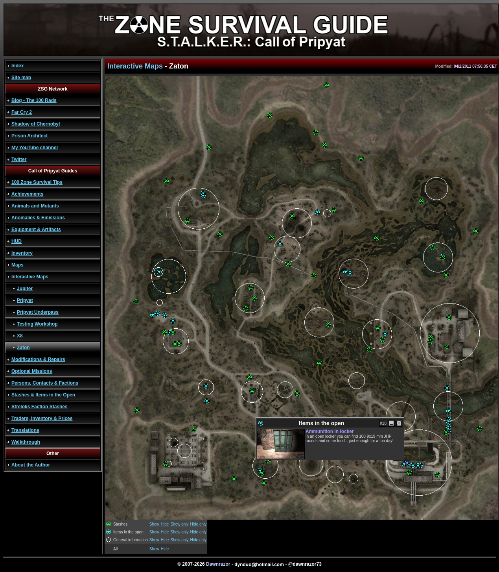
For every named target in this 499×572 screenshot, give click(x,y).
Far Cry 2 (21, 112)
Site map (21, 77)
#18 (383, 423)
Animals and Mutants (35, 206)
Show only (179, 524)
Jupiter (25, 288)
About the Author (30, 465)
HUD (16, 241)
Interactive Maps (29, 277)
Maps (17, 265)
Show (154, 524)
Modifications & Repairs (38, 359)
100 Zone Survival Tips (37, 182)
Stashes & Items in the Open (43, 395)
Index (17, 65)
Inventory (22, 253)
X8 (20, 336)
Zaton (23, 347)
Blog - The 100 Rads (34, 100)
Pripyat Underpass (38, 312)
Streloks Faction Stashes (39, 406)
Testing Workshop (37, 324)
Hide (165, 524)
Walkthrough (25, 442)
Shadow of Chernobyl (35, 124)
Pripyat (25, 300)
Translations (25, 430)
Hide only (198, 524)
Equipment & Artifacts (36, 229)
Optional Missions (31, 371)
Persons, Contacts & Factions (44, 383)
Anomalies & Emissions (38, 217)
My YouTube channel (34, 147)
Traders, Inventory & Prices (41, 418)
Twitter (18, 159)
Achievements (27, 194)
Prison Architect (29, 136)
